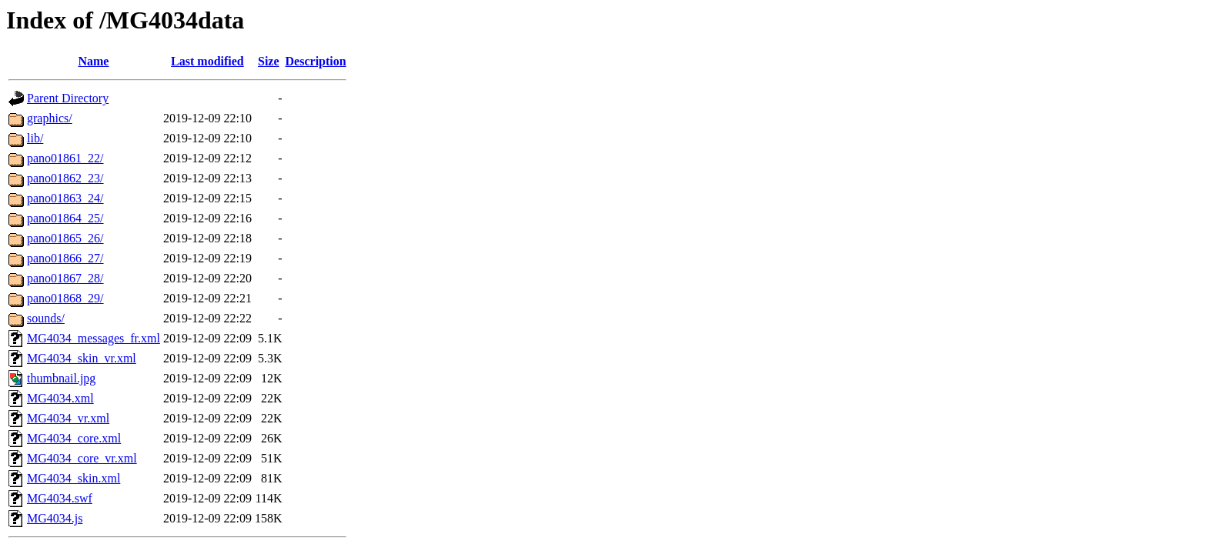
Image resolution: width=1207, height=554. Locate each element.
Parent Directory (68, 98)
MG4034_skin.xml (73, 478)
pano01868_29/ (65, 298)
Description (316, 61)
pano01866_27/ (65, 258)
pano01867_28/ (65, 278)
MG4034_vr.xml (68, 418)
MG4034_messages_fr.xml (93, 338)
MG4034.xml (60, 398)
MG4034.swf (59, 498)
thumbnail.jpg (61, 378)
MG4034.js (54, 518)
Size (268, 61)
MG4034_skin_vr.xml (81, 358)
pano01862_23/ (65, 178)
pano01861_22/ (65, 158)
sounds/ (46, 318)
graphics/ (49, 118)
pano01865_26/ (65, 238)
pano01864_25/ (65, 218)
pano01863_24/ (65, 198)
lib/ (35, 138)
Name (93, 61)
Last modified (207, 61)
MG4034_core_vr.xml (82, 458)
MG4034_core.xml (74, 438)
